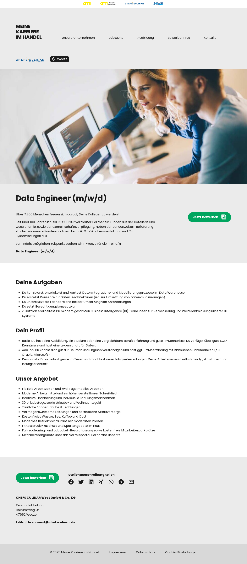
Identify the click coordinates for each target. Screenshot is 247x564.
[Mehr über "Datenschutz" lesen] (146, 554)
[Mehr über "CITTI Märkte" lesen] (107, 4)
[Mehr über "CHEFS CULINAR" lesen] (134, 4)
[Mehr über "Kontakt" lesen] (210, 38)
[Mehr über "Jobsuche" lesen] (116, 38)
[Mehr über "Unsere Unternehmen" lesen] (78, 38)
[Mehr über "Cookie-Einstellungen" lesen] (181, 554)
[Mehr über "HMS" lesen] (158, 4)
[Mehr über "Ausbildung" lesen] (145, 38)
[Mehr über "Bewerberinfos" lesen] (179, 38)
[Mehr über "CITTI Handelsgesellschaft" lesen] (87, 4)
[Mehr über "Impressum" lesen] (117, 554)
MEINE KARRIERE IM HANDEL (29, 31)
